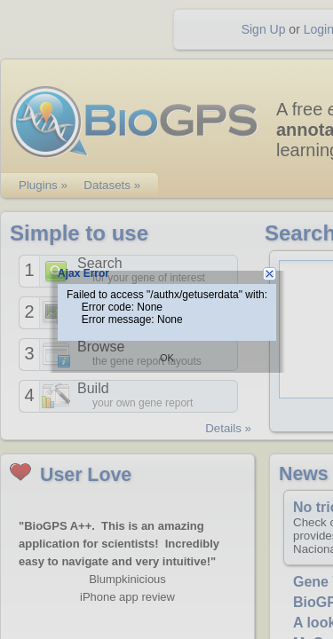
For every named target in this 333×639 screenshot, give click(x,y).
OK (167, 357)
